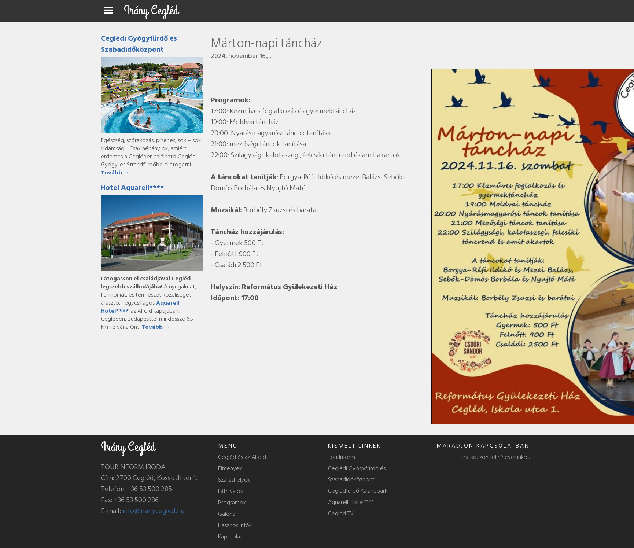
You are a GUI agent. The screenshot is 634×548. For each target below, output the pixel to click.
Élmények (230, 468)
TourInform (341, 457)
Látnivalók (230, 491)
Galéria (226, 514)
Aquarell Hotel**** (351, 502)
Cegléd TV (341, 513)
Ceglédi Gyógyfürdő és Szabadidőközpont (139, 44)
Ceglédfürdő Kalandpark (357, 491)
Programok (232, 502)
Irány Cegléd (151, 10)
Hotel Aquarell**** (132, 188)
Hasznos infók (235, 525)
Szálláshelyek (234, 480)
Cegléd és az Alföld (242, 457)
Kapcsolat (230, 536)
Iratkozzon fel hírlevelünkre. (496, 457)
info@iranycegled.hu (153, 511)
